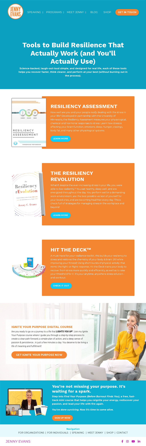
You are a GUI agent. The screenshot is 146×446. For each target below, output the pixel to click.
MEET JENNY (76, 12)
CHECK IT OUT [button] (61, 285)
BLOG (94, 12)
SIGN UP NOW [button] (62, 418)
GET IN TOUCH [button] (127, 12)
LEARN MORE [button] (60, 138)
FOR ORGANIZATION (30, 432)
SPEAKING (35, 12)
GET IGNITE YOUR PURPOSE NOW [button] (39, 354)
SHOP (107, 12)
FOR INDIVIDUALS (57, 432)
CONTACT (122, 432)
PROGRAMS (55, 12)
